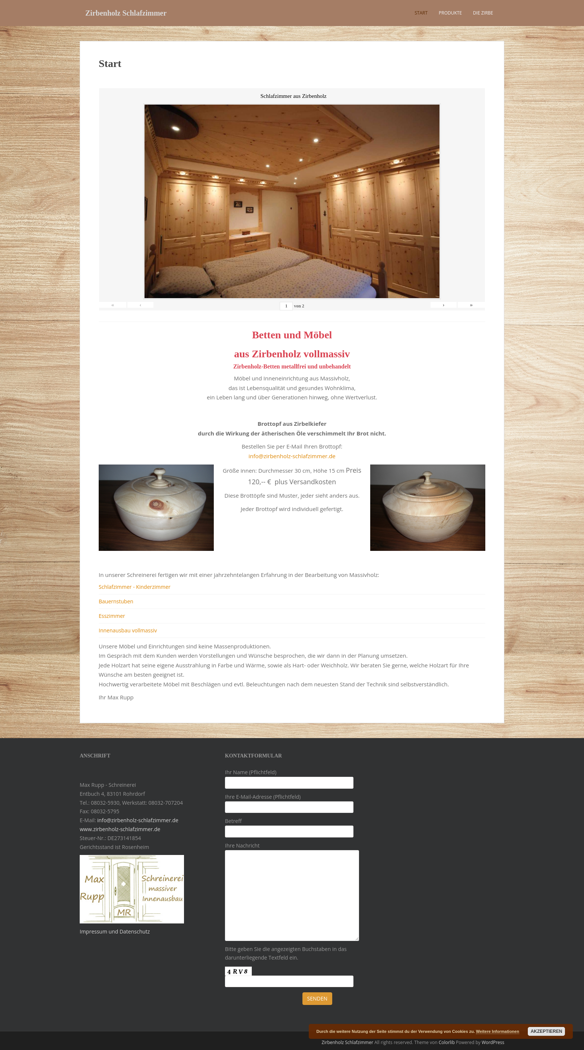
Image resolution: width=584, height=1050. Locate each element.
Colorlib (447, 1042)
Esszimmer (112, 615)
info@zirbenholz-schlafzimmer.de (292, 456)
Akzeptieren (546, 1031)
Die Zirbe (483, 13)
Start (421, 13)
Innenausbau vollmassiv (128, 630)
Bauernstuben (116, 601)
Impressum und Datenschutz (115, 931)
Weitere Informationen (497, 1031)
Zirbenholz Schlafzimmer (125, 13)
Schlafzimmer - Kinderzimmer (135, 586)
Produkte (450, 13)
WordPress (493, 1042)
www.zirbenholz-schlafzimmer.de (120, 829)
